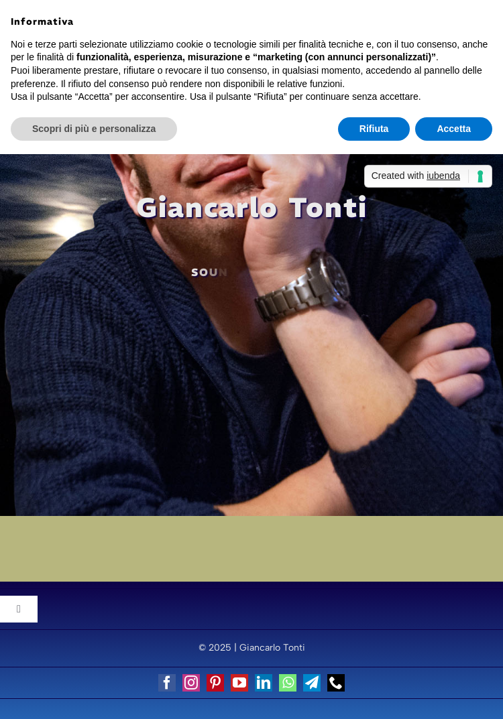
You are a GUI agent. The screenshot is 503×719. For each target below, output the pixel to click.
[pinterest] (215, 683)
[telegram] (312, 683)
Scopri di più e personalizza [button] (94, 128)
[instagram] (191, 683)
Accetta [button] (454, 128)
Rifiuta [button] (374, 128)
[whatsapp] (287, 683)
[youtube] (239, 683)
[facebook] (167, 683)
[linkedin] (263, 683)
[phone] (336, 683)
